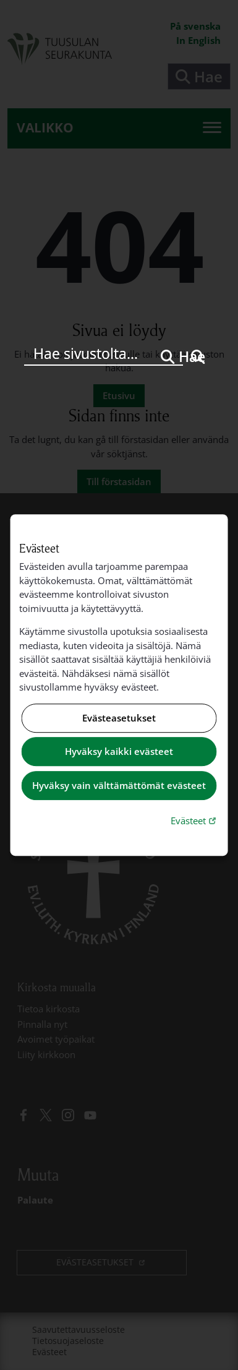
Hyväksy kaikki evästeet (119, 752)
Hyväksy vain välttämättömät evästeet (119, 785)
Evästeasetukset (119, 718)
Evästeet (195, 820)
